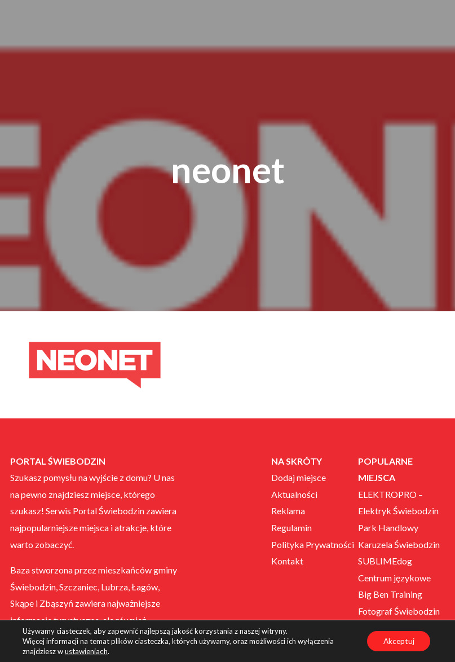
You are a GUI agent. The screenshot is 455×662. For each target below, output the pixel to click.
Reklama (288, 510)
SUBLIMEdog (385, 560)
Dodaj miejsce (298, 477)
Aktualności (294, 494)
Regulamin (291, 527)
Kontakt (287, 560)
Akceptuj (397, 641)
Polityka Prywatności (312, 544)
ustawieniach (86, 651)
